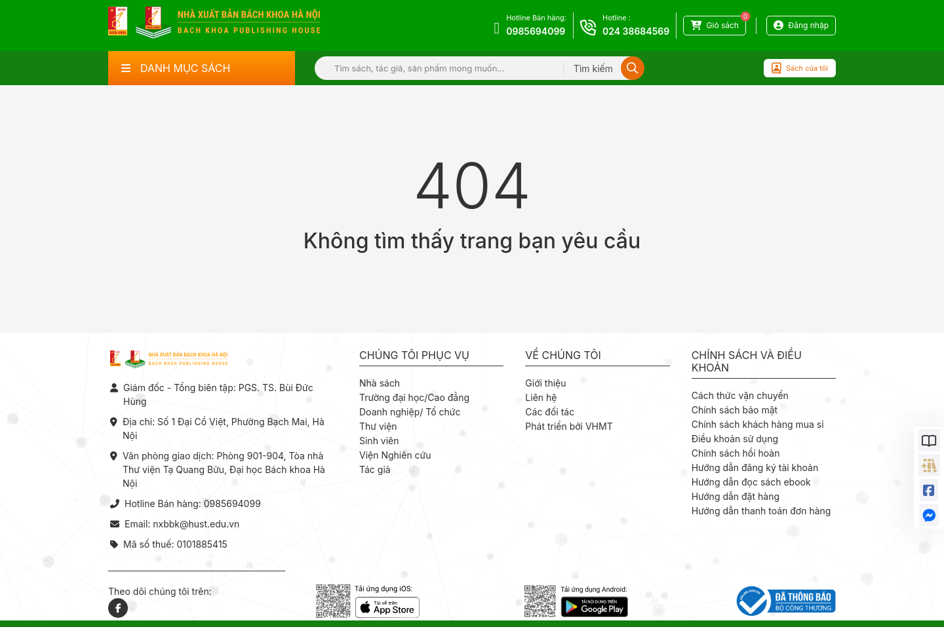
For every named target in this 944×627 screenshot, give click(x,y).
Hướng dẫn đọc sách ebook (751, 481)
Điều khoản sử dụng (735, 438)
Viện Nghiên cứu (395, 455)
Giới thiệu (545, 383)
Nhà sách (379, 383)
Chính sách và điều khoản (747, 361)
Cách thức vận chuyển (740, 395)
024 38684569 (635, 31)
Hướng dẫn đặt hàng (735, 496)
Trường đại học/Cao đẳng (414, 397)
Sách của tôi (800, 68)
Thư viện (378, 426)
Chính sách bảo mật (734, 409)
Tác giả (375, 469)
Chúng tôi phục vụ (414, 355)
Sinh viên (379, 440)
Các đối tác (549, 411)
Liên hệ (541, 397)
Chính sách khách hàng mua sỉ (758, 424)
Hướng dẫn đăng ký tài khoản (755, 467)
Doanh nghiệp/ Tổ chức (409, 411)
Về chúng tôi (563, 355)
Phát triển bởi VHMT (568, 426)
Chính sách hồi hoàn (736, 453)
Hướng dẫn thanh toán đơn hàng (761, 510)
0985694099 (535, 31)
